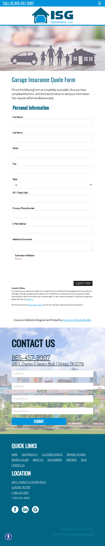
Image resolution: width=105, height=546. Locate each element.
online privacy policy (34, 304)
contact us (29, 299)
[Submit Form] (83, 283)
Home (15, 454)
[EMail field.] (52, 398)
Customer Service (52, 454)
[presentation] (42, 267)
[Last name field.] (52, 386)
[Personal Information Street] (52, 154)
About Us (38, 459)
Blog (84, 459)
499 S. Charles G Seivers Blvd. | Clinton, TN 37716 (48, 363)
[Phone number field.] (52, 411)
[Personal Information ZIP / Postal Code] (52, 198)
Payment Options (76, 454)
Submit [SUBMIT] (39, 421)
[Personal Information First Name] (52, 123)
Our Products (30, 454)
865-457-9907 (31, 357)
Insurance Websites (24, 320)
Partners (71, 459)
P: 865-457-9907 (20, 492)
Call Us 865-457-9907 (18, 3)
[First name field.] (52, 373)
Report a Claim (20, 459)
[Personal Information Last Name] (52, 138)
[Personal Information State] (52, 185)
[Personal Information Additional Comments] (52, 246)
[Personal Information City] (52, 169)
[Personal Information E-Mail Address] (52, 229)
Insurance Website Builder (77, 320)
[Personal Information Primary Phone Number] (52, 214)
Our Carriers (54, 459)
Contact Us (18, 465)
